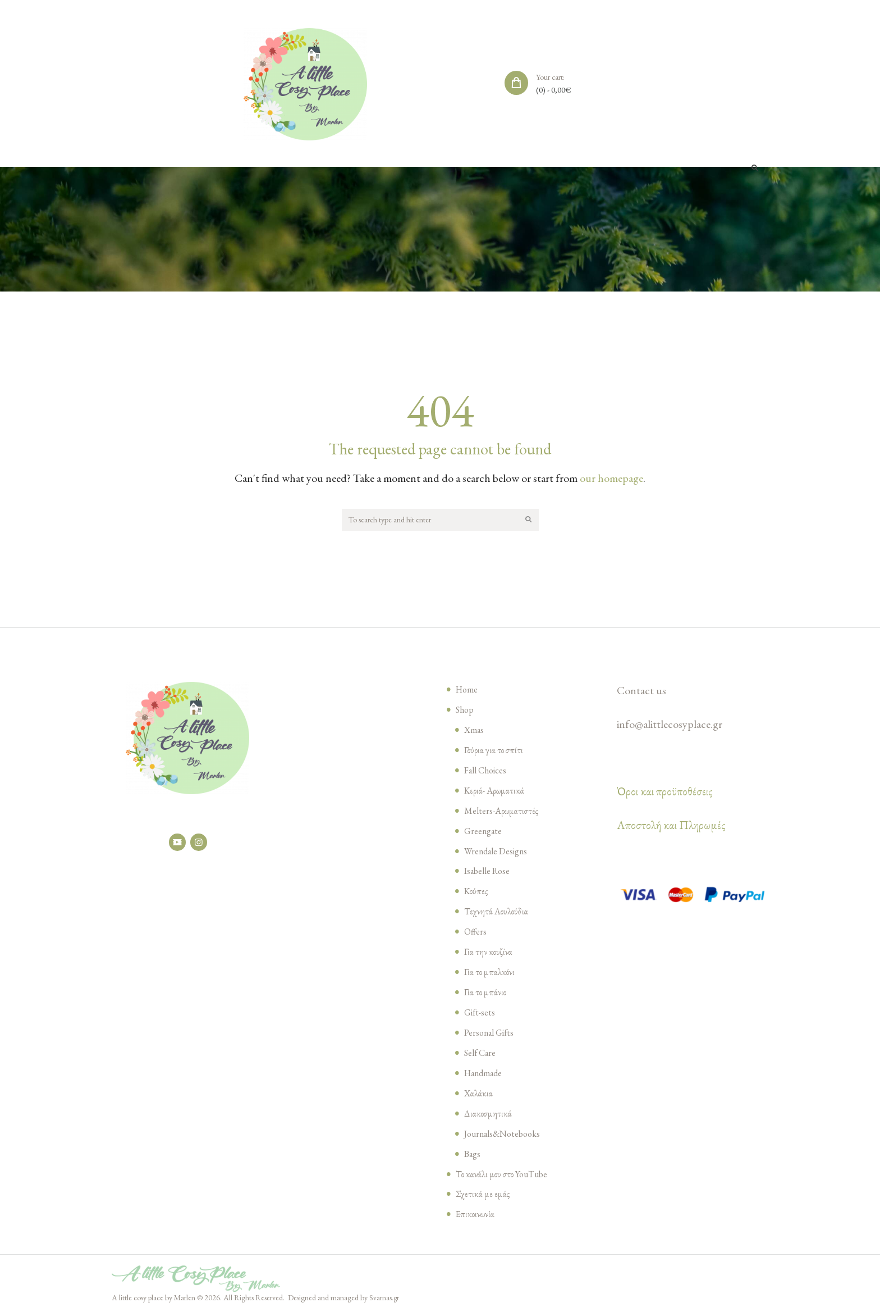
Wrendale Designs (499, 852)
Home (468, 691)
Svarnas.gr (384, 1299)
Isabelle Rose (489, 872)
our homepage (611, 478)
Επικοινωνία (476, 1215)
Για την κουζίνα (489, 953)
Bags (473, 1155)
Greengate (484, 832)
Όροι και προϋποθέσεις (665, 793)
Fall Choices (487, 772)
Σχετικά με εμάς (483, 1195)
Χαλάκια (479, 1095)
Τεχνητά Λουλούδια (497, 913)
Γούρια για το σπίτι (495, 751)
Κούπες (476, 892)
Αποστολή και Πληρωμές (671, 826)
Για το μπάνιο (486, 993)
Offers (476, 933)
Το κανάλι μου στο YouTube (505, 1175)
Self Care (481, 1054)
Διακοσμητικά (489, 1115)
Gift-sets (481, 1014)
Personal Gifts (491, 1034)
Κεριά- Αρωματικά (495, 792)
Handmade (485, 1074)
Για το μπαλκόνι (490, 973)
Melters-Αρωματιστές (502, 812)
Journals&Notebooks (506, 1135)
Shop (466, 711)
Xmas (474, 731)
